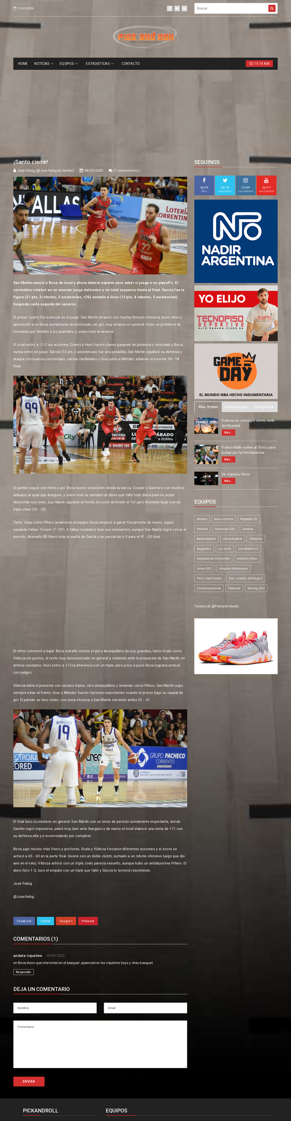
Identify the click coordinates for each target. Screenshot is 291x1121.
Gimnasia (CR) (225, 442)
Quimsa (247, 442)
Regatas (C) (248, 432)
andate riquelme (27, 868)
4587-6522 (34, 1047)
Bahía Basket (206, 451)
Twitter (45, 834)
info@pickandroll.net (43, 1038)
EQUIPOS (68, 64)
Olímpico (255, 451)
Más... (228, 345)
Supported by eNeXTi (145, 1117)
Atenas (202, 432)
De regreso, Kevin (236, 387)
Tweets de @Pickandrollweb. (217, 519)
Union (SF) (204, 481)
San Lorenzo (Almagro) (245, 491)
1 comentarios (126, 83)
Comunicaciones (209, 501)
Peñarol (202, 442)
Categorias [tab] (263, 320)
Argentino (204, 461)
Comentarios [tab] (236, 320)
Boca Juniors (223, 432)
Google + (66, 834)
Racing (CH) (256, 501)
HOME (23, 64)
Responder (23, 885)
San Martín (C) (248, 461)
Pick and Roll (159, 1100)
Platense (234, 501)
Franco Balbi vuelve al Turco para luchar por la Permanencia (249, 363)
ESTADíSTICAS (99, 64)
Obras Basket (232, 451)
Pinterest (88, 834)
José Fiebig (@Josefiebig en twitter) (45, 83)
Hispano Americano (233, 481)
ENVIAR (29, 994)
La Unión (224, 461)
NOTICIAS (43, 64)
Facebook (24, 834)
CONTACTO (131, 64)
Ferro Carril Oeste (209, 491)
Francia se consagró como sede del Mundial (248, 336)
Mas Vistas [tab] (208, 320)
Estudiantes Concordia (213, 471)
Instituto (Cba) (247, 471)
